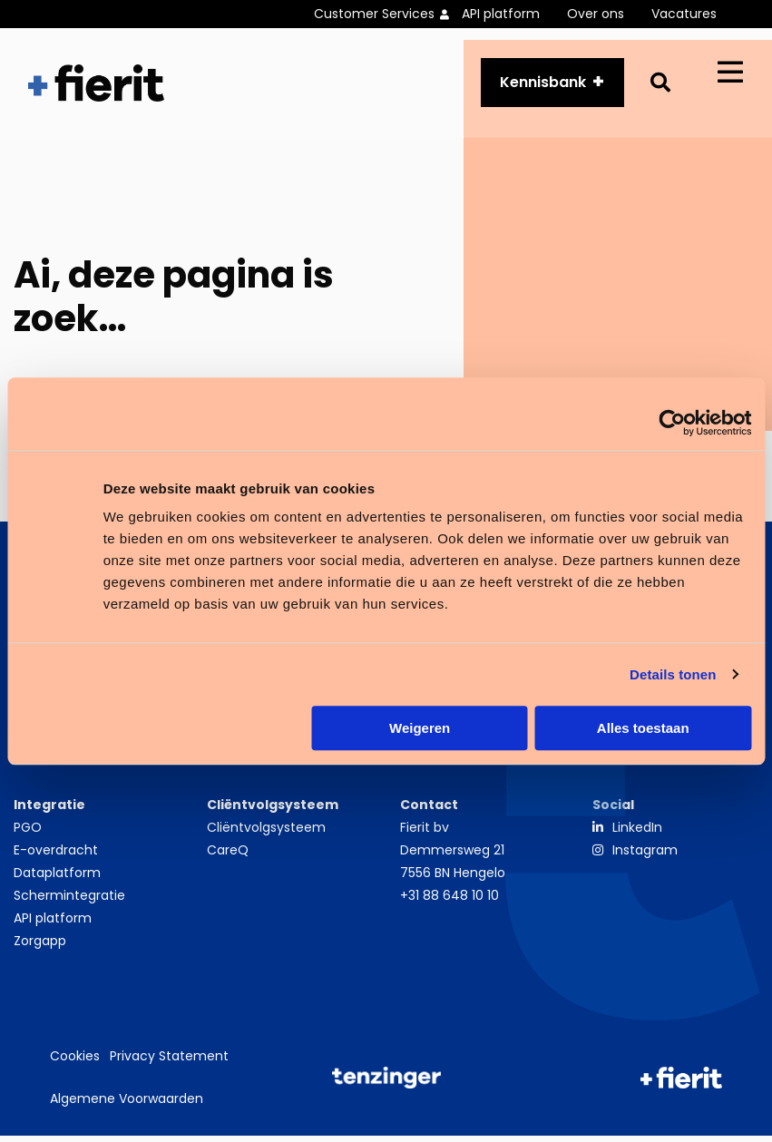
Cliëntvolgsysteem (266, 834)
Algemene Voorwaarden (126, 1106)
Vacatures (684, 14)
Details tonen (673, 674)
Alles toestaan (643, 728)
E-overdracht (56, 856)
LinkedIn (637, 834)
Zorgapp (40, 947)
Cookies (75, 1063)
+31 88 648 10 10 (449, 902)
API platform (501, 14)
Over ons (595, 14)
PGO (28, 834)
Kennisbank (543, 85)
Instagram (645, 856)
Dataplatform (57, 879)
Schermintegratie (69, 902)
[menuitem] (388, 14)
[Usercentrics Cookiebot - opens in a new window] (671, 422)
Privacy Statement (169, 1063)
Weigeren (419, 728)
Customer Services (374, 14)
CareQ (228, 856)
